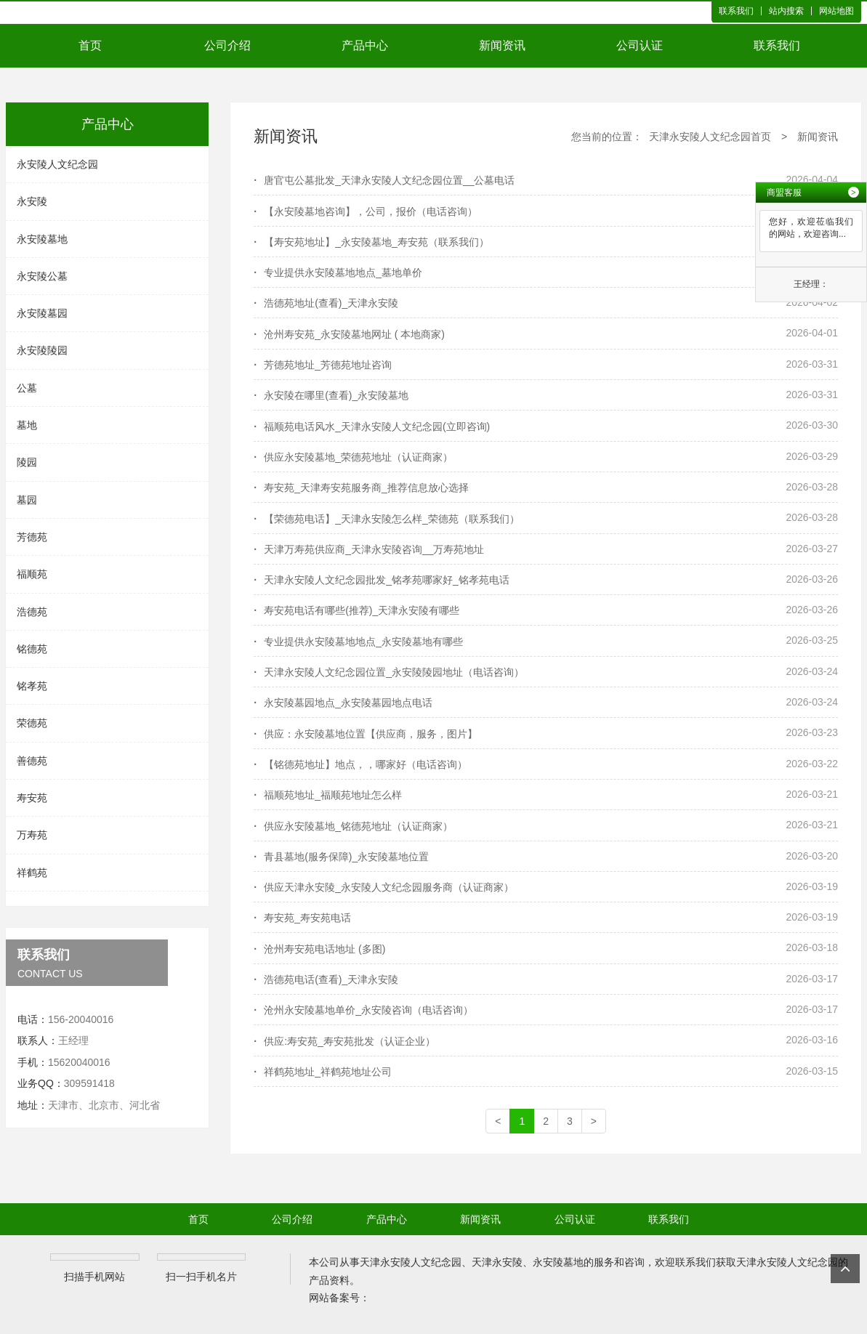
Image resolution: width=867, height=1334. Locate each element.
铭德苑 (32, 649)
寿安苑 (32, 798)
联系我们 (736, 11)
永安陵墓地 (42, 239)
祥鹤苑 (32, 872)
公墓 (27, 388)
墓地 (27, 425)
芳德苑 (32, 537)
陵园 (27, 462)
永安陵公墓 (42, 276)
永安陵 (32, 201)
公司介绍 (227, 45)
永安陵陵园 (42, 350)
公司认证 (639, 45)
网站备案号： (339, 1297)
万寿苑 (32, 835)
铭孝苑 (32, 686)
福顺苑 (32, 574)
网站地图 (836, 11)
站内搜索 (786, 11)
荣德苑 (32, 723)
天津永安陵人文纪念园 (410, 1262)
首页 (90, 45)
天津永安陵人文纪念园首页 (710, 136)
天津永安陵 (497, 1262)
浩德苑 (32, 612)
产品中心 (365, 45)
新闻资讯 (502, 45)
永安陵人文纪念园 (57, 164)
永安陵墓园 (42, 313)
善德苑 (32, 761)
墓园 (27, 500)
